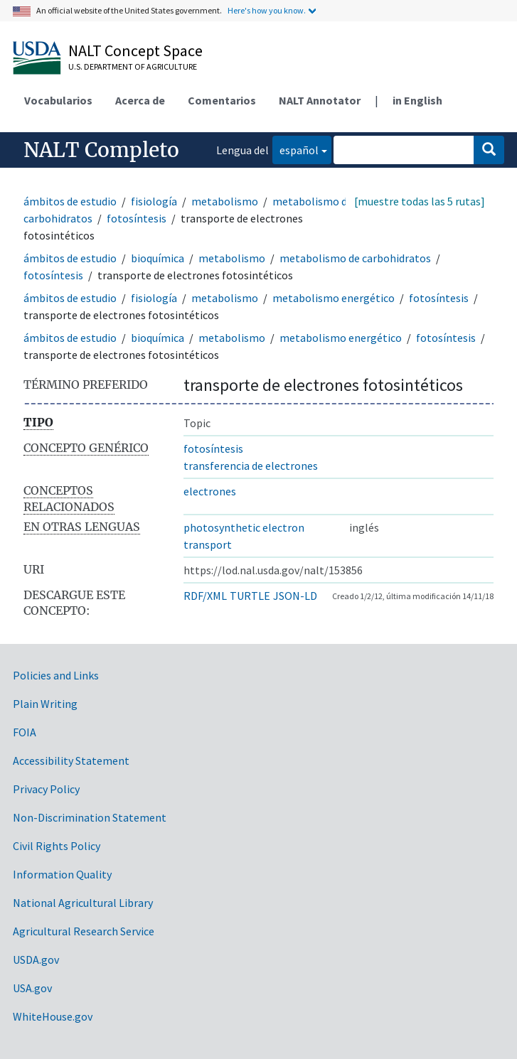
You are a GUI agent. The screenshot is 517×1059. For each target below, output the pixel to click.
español (295, 149)
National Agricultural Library (83, 903)
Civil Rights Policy (56, 846)
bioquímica (157, 258)
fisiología (154, 201)
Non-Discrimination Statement (89, 817)
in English (417, 100)
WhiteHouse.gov (52, 1016)
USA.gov (32, 988)
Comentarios (222, 100)
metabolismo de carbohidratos (355, 258)
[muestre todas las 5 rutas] (419, 201)
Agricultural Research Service (83, 931)
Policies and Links (56, 675)
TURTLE (250, 595)
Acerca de (140, 100)
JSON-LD (295, 595)
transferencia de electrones (250, 465)
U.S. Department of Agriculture (132, 66)
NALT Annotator (320, 100)
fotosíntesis (136, 218)
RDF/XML (205, 595)
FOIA (24, 732)
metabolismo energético (333, 298)
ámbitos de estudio (70, 201)
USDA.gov (36, 959)
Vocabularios (58, 100)
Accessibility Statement (71, 760)
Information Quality (62, 874)
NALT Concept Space (135, 50)
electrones (209, 491)
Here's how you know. (267, 10)
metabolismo (224, 201)
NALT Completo (101, 150)
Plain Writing (45, 704)
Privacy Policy (46, 789)
